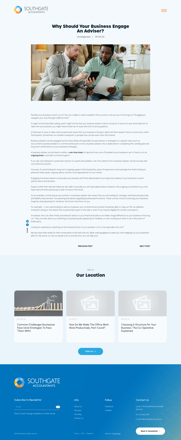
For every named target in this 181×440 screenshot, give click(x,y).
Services (77, 410)
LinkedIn (108, 410)
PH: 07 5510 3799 (142, 414)
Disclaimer (90, 433)
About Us (78, 406)
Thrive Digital (116, 433)
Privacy (76, 433)
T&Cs (83, 433)
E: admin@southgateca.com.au (148, 419)
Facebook (109, 406)
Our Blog (77, 414)
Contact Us (78, 418)
